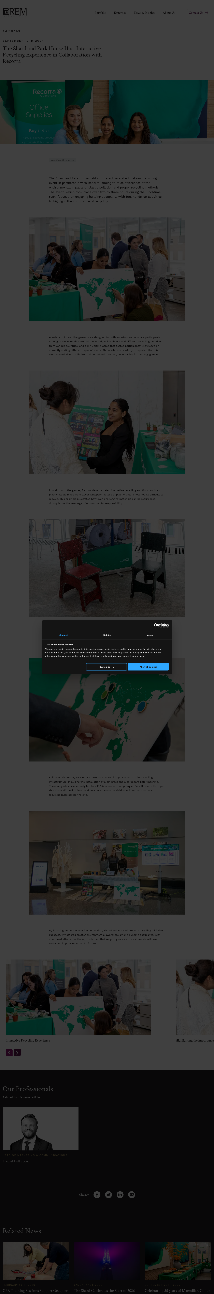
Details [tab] (107, 635)
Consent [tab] (63, 635)
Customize (106, 667)
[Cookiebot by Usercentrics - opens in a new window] (156, 625)
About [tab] (150, 635)
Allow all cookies (148, 667)
